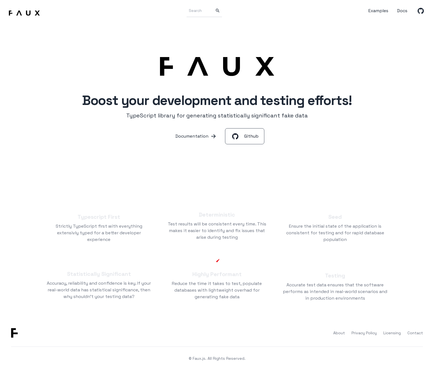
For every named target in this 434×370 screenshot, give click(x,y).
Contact (415, 332)
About (339, 332)
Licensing (392, 332)
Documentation (195, 136)
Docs (402, 11)
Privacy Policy (364, 332)
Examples (378, 11)
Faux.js (199, 358)
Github (245, 136)
